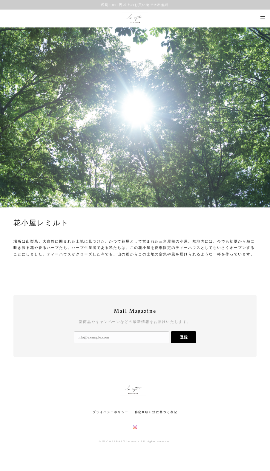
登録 (184, 337)
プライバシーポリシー (110, 412)
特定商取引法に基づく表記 (156, 412)
